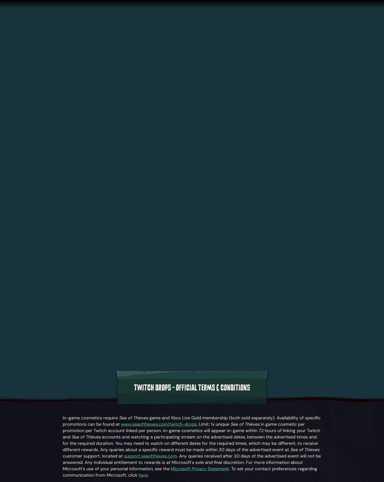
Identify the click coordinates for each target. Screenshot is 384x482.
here (143, 475)
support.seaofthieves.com (150, 456)
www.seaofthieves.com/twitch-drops (159, 424)
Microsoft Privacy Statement (200, 469)
